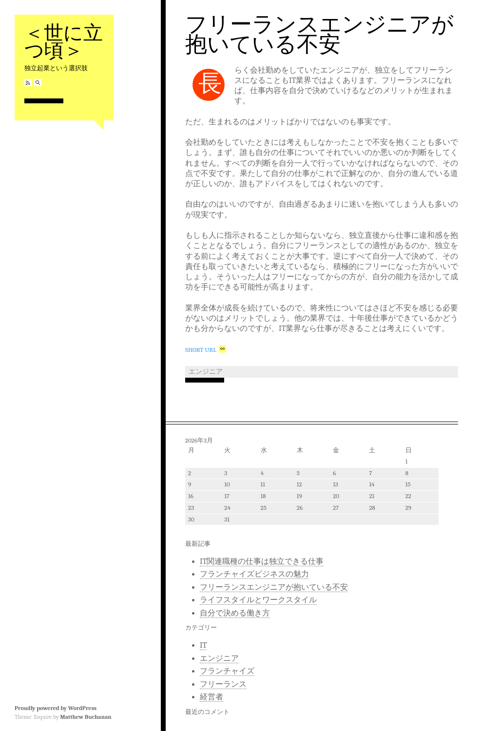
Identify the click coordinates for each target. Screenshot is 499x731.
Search (37, 82)
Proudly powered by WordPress (55, 708)
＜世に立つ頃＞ (63, 41)
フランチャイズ (227, 671)
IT (203, 645)
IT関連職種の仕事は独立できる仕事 (262, 561)
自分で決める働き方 (235, 613)
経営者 (211, 697)
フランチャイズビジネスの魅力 (254, 574)
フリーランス (223, 684)
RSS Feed (28, 82)
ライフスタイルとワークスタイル (258, 600)
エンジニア (206, 371)
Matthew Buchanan (85, 716)
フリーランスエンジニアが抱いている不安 (319, 34)
